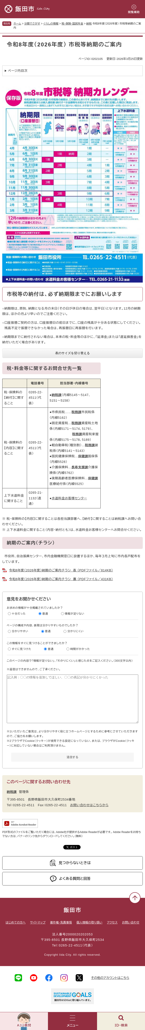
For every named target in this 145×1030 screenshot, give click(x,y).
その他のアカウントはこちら (110, 978)
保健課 (83, 456)
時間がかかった (80, 649)
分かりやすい (20, 631)
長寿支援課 (80, 467)
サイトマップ (37, 922)
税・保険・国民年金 (72, 23)
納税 (89, 23)
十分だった (19, 613)
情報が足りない (74, 613)
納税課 (56, 395)
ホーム (17, 23)
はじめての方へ (16, 922)
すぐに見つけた (21, 649)
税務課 (77, 412)
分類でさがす (32, 23)
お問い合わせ (130, 922)
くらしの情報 (50, 23)
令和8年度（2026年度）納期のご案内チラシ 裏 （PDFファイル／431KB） (61, 579)
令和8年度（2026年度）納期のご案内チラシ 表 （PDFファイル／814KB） (61, 570)
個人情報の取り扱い (89, 922)
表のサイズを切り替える (72, 353)
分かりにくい (75, 631)
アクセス (112, 922)
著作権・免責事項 (61, 922)
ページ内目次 (17, 70)
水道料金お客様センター (69, 498)
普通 (45, 613)
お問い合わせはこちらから (89, 805)
